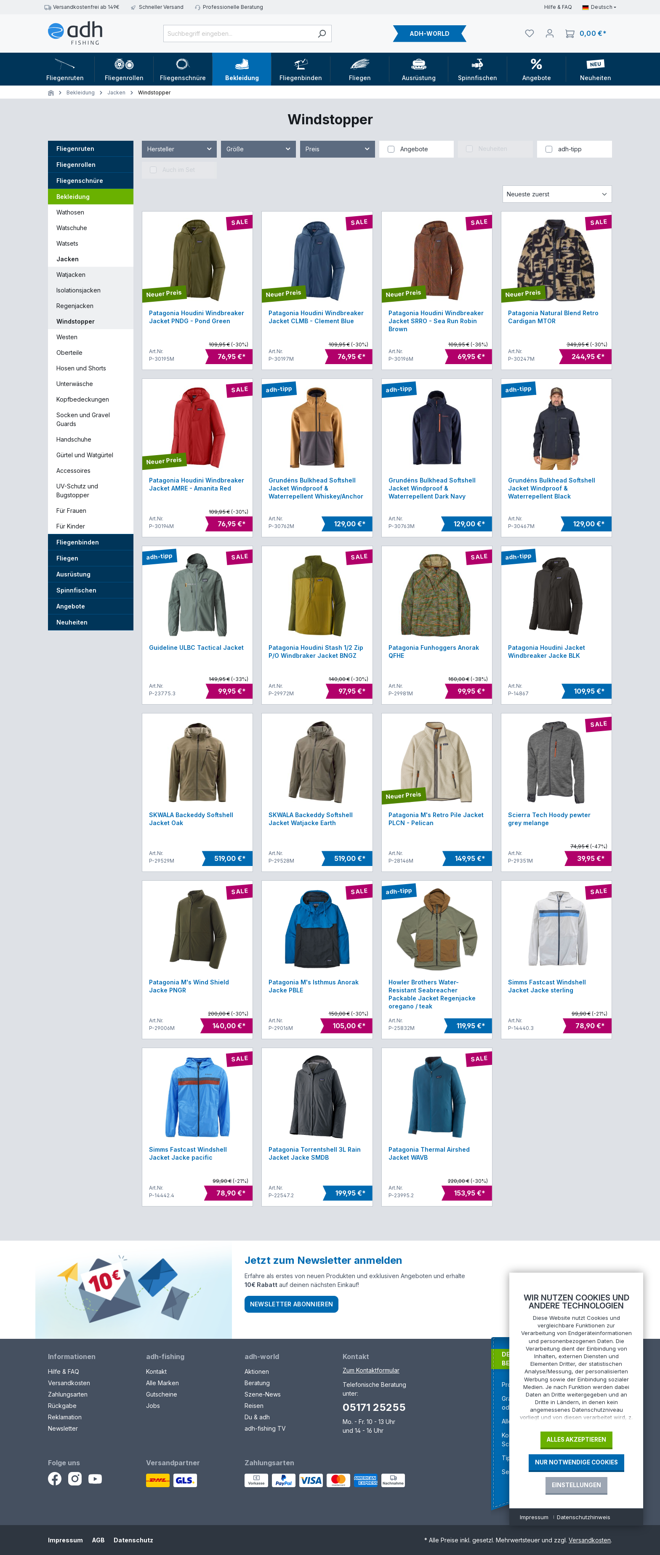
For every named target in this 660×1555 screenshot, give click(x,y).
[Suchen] (322, 33)
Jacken (67, 259)
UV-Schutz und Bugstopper (77, 491)
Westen (66, 336)
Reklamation (65, 1417)
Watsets (67, 243)
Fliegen (67, 558)
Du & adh (257, 1417)
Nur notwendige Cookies (576, 1462)
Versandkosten (69, 1382)
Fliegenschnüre (79, 180)
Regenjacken (74, 305)
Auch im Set (178, 169)
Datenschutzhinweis (583, 1517)
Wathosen (70, 212)
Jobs (153, 1405)
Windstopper (75, 321)
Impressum (65, 1540)
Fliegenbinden (77, 542)
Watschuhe (71, 227)
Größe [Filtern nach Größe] (259, 147)
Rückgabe (62, 1405)
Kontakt (156, 1371)
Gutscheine (161, 1394)
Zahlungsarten (68, 1394)
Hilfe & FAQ (558, 7)
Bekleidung (73, 196)
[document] (576, 1359)
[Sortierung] (557, 194)
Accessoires (73, 470)
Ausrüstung (73, 574)
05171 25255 (374, 1407)
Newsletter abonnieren (291, 1304)
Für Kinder (70, 526)
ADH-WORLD (430, 33)
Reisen (254, 1405)
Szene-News (263, 1394)
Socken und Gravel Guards (83, 419)
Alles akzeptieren (576, 1439)
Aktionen (257, 1371)
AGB (98, 1540)
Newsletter (63, 1428)
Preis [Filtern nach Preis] (338, 147)
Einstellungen (576, 1485)
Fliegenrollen (76, 164)
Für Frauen (71, 510)
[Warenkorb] (586, 33)
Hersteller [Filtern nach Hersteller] (180, 147)
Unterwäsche (74, 383)
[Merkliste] (529, 33)
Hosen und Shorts (81, 368)
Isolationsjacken (78, 290)
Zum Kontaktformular (371, 1370)
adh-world (262, 1356)
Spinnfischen (76, 590)
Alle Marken (162, 1382)
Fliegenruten (75, 148)
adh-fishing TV (265, 1428)
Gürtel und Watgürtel (84, 454)
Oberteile (69, 352)
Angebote (70, 606)
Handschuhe (73, 439)
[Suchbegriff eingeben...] (237, 33)
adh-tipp (570, 149)
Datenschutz (133, 1540)
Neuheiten (72, 622)
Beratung (257, 1382)
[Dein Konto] (550, 33)
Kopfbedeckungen (82, 399)
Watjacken (70, 274)
